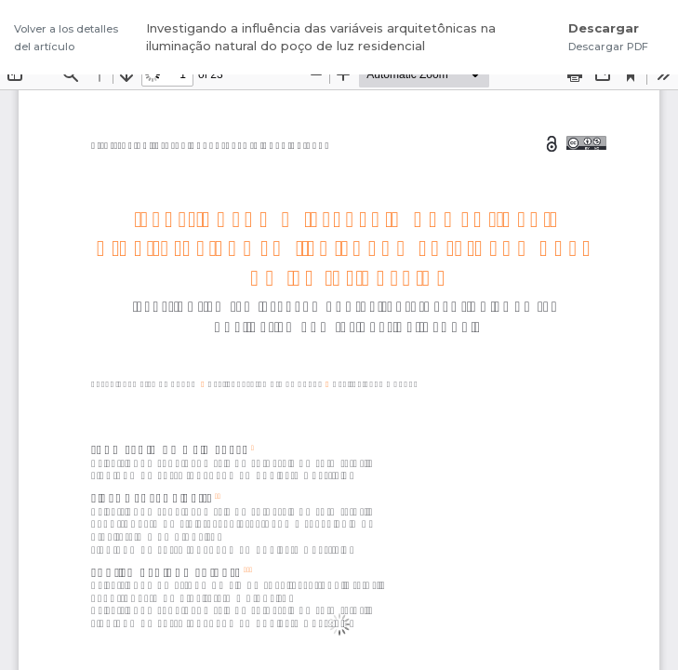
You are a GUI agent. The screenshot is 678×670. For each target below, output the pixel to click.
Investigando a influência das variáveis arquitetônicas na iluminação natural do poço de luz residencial (321, 37)
